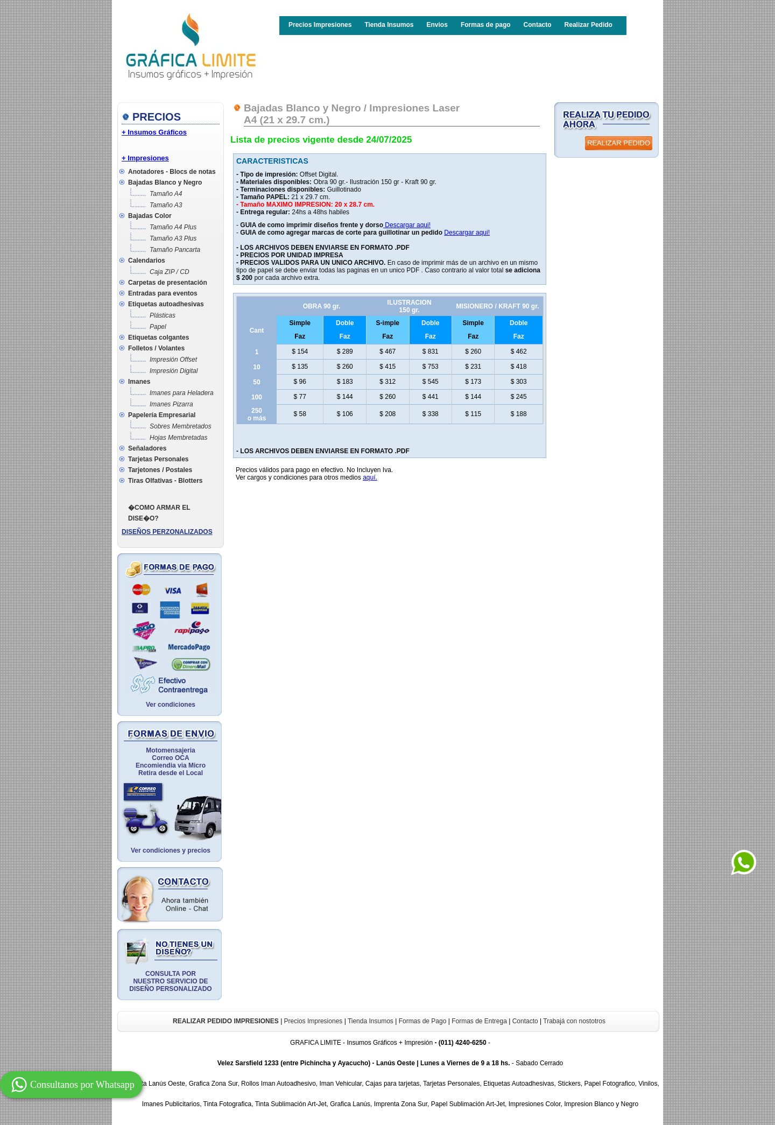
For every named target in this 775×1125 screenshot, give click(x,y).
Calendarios (146, 260)
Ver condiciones (170, 704)
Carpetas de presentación (167, 282)
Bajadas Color (150, 216)
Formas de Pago (423, 1021)
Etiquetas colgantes (158, 337)
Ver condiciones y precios (170, 850)
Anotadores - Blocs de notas (172, 171)
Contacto (538, 25)
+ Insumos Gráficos (154, 132)
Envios (437, 25)
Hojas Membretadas (178, 437)
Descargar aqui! (407, 225)
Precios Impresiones (319, 25)
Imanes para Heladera (182, 393)
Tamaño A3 (166, 205)
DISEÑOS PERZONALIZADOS (167, 532)
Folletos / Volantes (156, 348)
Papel (158, 327)
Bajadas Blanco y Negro (165, 182)
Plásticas (162, 315)
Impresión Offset (173, 359)
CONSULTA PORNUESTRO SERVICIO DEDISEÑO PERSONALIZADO (170, 981)
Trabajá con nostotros (574, 1021)
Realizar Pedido (588, 25)
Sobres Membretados (181, 426)
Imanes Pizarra (171, 404)
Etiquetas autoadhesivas (166, 304)
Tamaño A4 (166, 194)
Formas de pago (486, 25)
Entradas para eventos (163, 293)
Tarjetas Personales (158, 459)
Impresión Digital (174, 371)
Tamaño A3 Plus (173, 238)
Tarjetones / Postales (160, 470)
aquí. (370, 477)
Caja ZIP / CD (169, 272)
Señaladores (147, 448)
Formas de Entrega (479, 1021)
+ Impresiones (145, 158)
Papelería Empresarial (161, 415)
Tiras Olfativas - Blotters (165, 480)
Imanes (139, 381)
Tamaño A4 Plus (173, 227)
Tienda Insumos (388, 25)
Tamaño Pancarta (175, 250)
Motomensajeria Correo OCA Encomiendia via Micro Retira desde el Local (171, 762)
